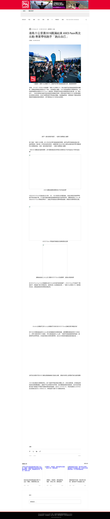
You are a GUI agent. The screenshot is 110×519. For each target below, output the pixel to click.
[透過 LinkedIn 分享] (36, 451)
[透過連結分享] (40, 451)
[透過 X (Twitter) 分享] (33, 451)
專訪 (29, 19)
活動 (48, 19)
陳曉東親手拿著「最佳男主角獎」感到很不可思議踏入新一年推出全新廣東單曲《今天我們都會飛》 (77, 481)
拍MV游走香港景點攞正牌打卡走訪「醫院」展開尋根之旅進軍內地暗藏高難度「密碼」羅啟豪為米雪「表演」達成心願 (32, 481)
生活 (39, 19)
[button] (86, 19)
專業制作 (57, 19)
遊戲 (63, 19)
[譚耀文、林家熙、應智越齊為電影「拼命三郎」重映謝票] (55, 471)
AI (52, 19)
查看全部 (86, 463)
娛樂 (34, 19)
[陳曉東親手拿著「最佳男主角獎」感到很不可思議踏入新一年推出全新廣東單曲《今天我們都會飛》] (78, 471)
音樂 (43, 19)
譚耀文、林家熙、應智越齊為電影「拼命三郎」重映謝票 (55, 480)
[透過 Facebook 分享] (29, 451)
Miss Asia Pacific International (72, 19)
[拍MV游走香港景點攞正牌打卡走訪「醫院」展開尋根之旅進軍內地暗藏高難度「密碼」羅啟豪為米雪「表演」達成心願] (32, 471)
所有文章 (24, 19)
